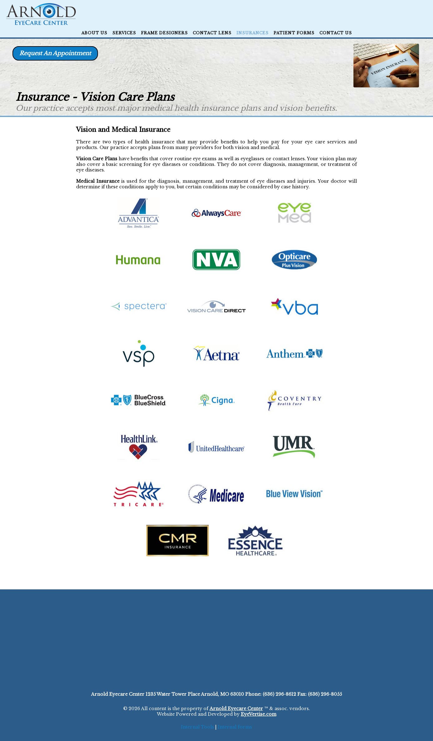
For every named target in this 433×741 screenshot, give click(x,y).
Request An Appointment (55, 53)
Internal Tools (197, 727)
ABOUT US (94, 33)
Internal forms (235, 727)
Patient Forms (294, 33)
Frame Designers (164, 33)
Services (124, 33)
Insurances (252, 33)
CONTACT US (335, 33)
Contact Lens (212, 33)
